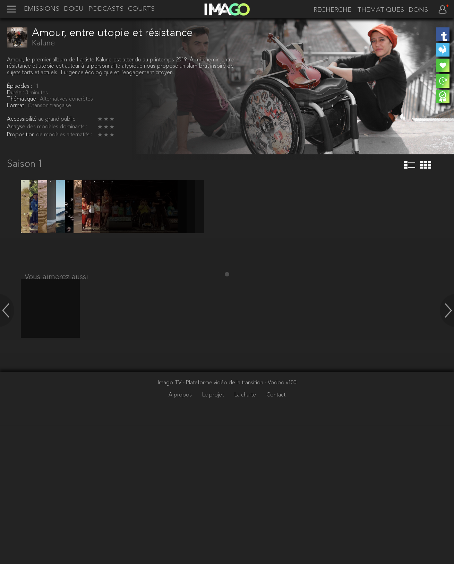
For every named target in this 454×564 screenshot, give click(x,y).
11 (36, 86)
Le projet (213, 534)
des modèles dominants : (57, 127)
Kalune (43, 43)
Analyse (17, 127)
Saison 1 (25, 164)
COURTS (141, 9)
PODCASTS (105, 9)
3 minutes (36, 93)
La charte (245, 534)
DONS (418, 10)
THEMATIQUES (380, 10)
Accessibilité (22, 119)
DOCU (74, 9)
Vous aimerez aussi (56, 409)
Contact (275, 534)
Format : (17, 106)
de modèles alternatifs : (64, 135)
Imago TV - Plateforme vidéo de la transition (211, 521)
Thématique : (23, 99)
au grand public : (58, 119)
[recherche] (330, 10)
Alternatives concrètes (66, 99)
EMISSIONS (41, 9)
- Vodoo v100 (281, 521)
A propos (181, 534)
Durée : (16, 93)
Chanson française (49, 106)
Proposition (21, 135)
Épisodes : (20, 86)
